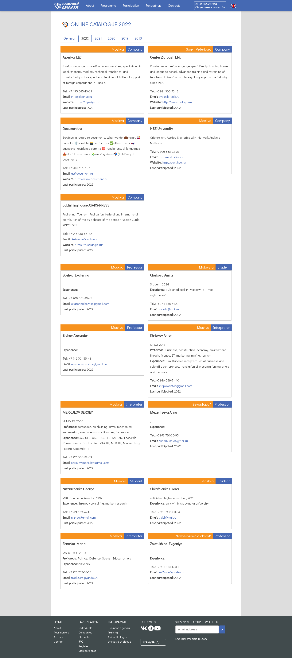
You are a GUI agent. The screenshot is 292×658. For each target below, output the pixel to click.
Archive (58, 637)
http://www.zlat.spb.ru (177, 102)
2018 (138, 38)
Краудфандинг (153, 642)
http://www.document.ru (91, 179)
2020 (111, 38)
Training (113, 632)
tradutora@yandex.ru (84, 578)
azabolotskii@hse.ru (172, 157)
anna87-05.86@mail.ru (173, 441)
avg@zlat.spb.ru (169, 97)
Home (58, 622)
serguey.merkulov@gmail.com (90, 463)
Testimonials (61, 632)
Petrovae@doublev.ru (85, 239)
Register (84, 646)
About (90, 5)
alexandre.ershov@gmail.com (90, 364)
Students (84, 637)
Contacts (174, 5)
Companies (85, 632)
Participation (131, 5)
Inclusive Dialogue (119, 641)
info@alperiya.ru (81, 97)
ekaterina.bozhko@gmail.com (90, 304)
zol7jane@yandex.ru (171, 572)
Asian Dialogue (117, 637)
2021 (98, 38)
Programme (108, 5)
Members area (87, 650)
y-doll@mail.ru (167, 517)
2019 (125, 38)
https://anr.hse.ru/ (174, 162)
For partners (153, 5)
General (69, 38)
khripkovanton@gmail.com (175, 386)
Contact (58, 641)
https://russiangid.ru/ (89, 245)
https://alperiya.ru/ (87, 102)
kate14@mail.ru (169, 309)
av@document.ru (82, 173)
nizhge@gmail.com (83, 517)
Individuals (85, 628)
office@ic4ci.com (196, 639)
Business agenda (119, 628)
